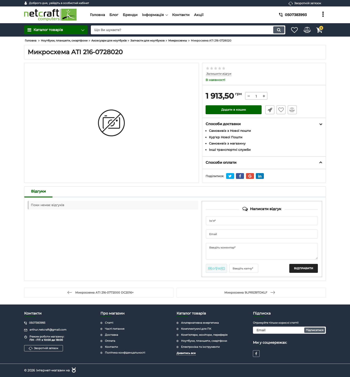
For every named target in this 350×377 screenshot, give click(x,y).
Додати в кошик (233, 110)
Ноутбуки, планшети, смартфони (204, 340)
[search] (183, 29)
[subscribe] (289, 330)
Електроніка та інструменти (200, 346)
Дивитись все (186, 353)
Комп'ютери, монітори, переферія (204, 334)
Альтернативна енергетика (200, 322)
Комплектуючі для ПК (196, 328)
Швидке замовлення (268, 110)
